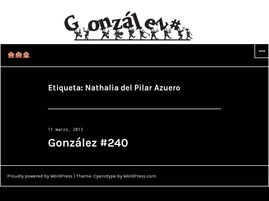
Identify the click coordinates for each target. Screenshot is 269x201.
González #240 (88, 142)
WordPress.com (139, 176)
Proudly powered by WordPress (39, 176)
